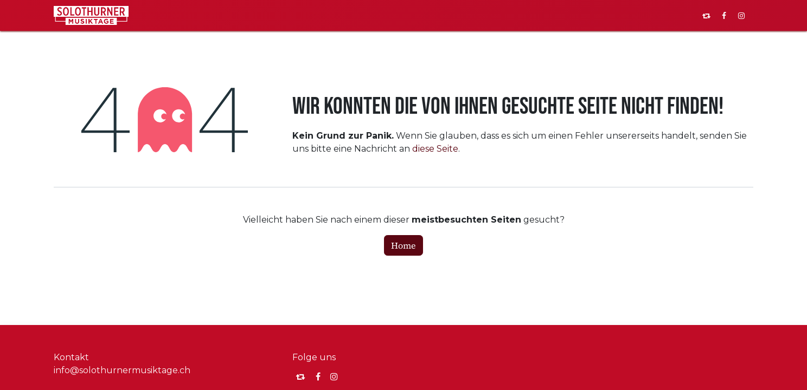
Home (403, 245)
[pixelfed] (706, 15)
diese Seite (435, 149)
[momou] (301, 376)
